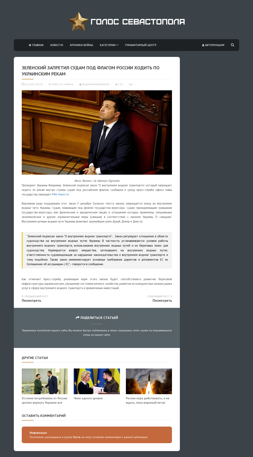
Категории (109, 45)
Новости (56, 45)
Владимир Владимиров (94, 84)
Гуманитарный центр (140, 45)
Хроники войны (81, 45)
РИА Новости (60, 194)
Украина (69, 84)
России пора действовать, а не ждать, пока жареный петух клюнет (147, 402)
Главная (36, 45)
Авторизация (213, 45)
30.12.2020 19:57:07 (32, 84)
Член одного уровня (88, 398)
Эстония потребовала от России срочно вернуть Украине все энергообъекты (44, 402)
